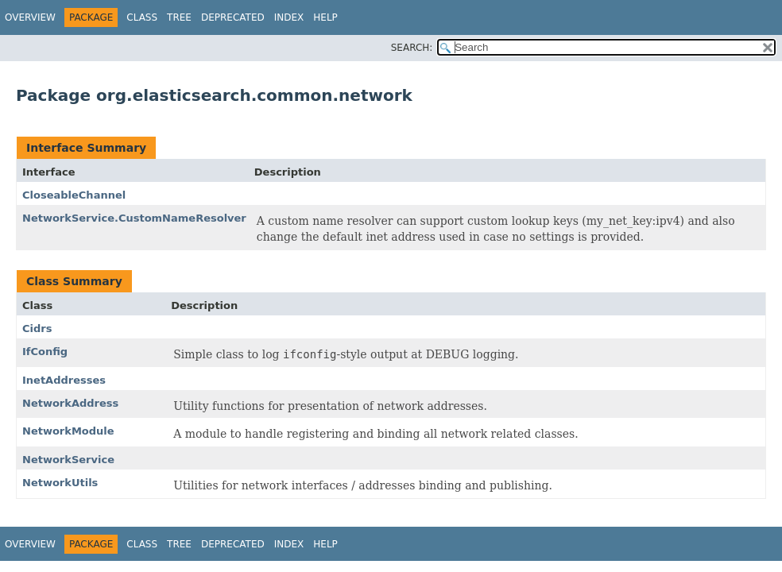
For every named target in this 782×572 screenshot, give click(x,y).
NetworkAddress (70, 403)
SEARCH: (412, 47)
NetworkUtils (60, 483)
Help (325, 17)
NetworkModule (68, 431)
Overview (30, 17)
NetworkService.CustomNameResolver (134, 218)
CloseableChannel (74, 195)
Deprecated (233, 17)
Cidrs (37, 328)
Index (289, 17)
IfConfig (45, 352)
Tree (179, 17)
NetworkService (68, 460)
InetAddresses (64, 380)
